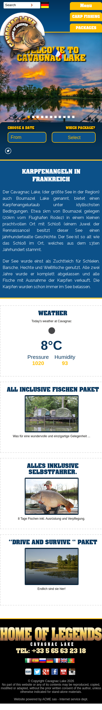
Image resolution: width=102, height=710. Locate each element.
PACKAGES (86, 28)
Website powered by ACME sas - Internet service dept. (51, 699)
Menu (86, 6)
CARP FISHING (86, 17)
